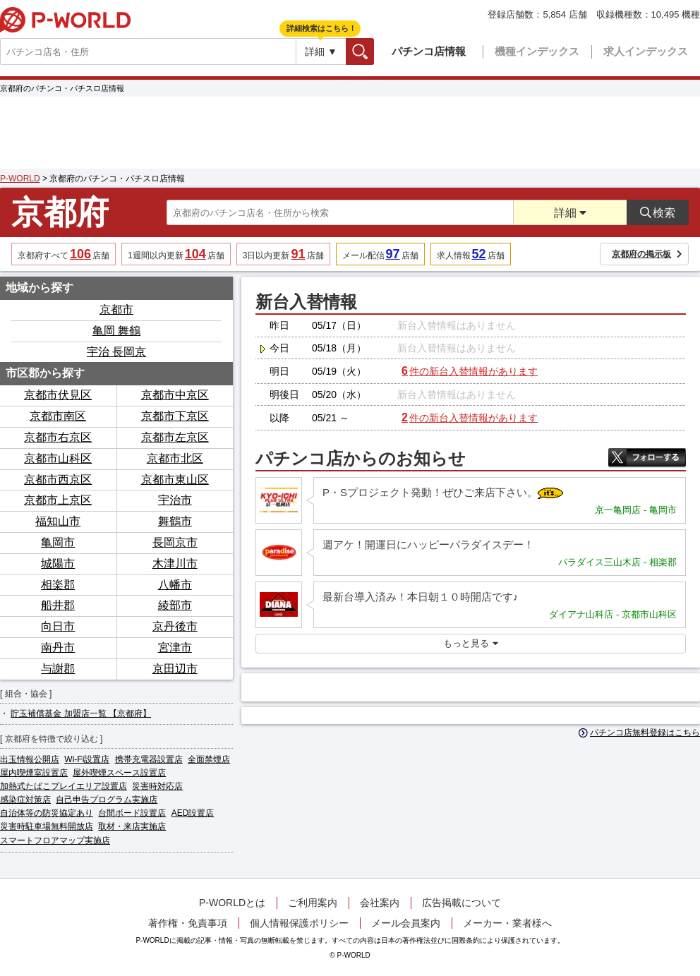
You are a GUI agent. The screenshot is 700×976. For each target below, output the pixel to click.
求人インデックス (645, 51)
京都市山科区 (58, 458)
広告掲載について (461, 902)
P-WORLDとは (232, 902)
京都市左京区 (175, 437)
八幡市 (175, 585)
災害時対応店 (157, 786)
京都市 (116, 309)
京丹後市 (175, 626)
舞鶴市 (175, 521)
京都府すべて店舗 (63, 254)
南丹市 (58, 647)
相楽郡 (58, 585)
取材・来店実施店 (132, 826)
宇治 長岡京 (116, 352)
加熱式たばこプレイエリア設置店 (63, 786)
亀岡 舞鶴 (116, 331)
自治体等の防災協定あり (46, 813)
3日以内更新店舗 (283, 254)
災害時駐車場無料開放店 (46, 826)
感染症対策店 (25, 800)
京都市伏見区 (58, 395)
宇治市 (175, 500)
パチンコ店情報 (429, 51)
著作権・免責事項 (187, 923)
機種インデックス (537, 51)
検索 (373, 51)
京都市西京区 (58, 480)
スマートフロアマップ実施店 (55, 840)
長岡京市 (175, 542)
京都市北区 (175, 458)
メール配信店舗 (380, 254)
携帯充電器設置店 (149, 759)
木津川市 (175, 564)
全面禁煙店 (209, 759)
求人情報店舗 (471, 254)
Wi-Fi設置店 (86, 759)
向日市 (58, 626)
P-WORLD (65, 19)
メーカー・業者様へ (507, 923)
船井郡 (58, 605)
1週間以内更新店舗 (176, 254)
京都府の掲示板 (647, 254)
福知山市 (57, 521)
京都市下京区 (175, 416)
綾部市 (175, 605)
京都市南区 (58, 416)
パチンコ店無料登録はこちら (639, 732)
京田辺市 (175, 669)
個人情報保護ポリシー (299, 923)
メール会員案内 (405, 923)
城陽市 (58, 564)
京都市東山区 (175, 480)
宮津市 (175, 647)
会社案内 (379, 902)
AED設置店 (193, 813)
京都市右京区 (58, 437)
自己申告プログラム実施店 (106, 800)
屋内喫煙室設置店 (34, 773)
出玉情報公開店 (29, 759)
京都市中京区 (175, 395)
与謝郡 (58, 669)
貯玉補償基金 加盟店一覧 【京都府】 (81, 713)
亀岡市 (58, 542)
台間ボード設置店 (132, 813)
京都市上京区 (58, 500)
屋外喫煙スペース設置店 (119, 773)
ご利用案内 (312, 902)
